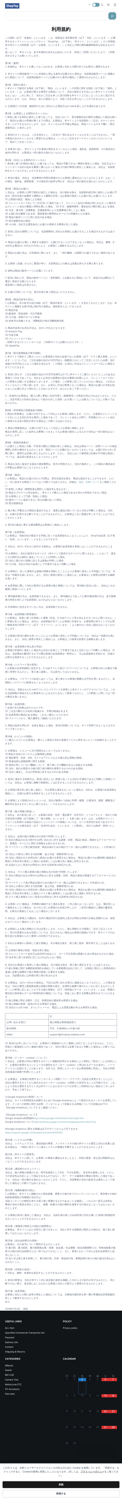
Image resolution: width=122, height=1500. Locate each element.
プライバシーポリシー (92, 1471)
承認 (61, 1484)
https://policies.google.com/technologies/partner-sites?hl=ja (68, 1121)
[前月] (67, 1370)
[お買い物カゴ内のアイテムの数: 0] (108, 4)
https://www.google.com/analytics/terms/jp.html (60, 1118)
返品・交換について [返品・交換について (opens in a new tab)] (89, 482)
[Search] (112, 16)
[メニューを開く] (115, 5)
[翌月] (113, 1370)
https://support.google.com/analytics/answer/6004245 (35, 1132)
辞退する (61, 1493)
